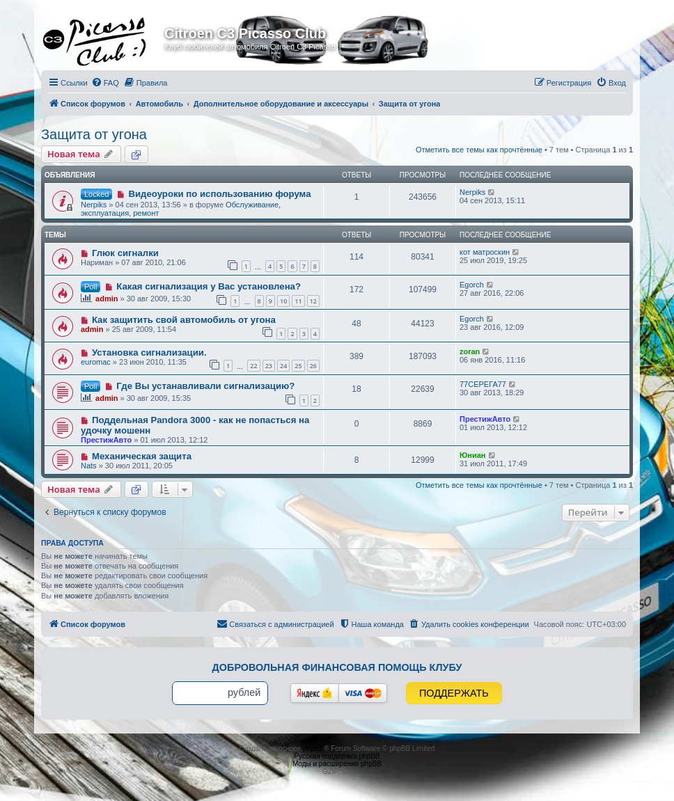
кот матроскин (485, 252)
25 (298, 365)
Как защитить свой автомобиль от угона (184, 320)
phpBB (313, 748)
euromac (96, 362)
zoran (470, 351)
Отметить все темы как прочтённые (479, 149)
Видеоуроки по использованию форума (219, 194)
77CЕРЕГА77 (483, 384)
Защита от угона (94, 134)
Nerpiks (94, 204)
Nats (89, 465)
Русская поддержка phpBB (336, 756)
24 (283, 365)
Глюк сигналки (125, 253)
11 (298, 301)
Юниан (473, 455)
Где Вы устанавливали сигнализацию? (205, 386)
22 (253, 365)
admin (106, 298)
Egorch (472, 284)
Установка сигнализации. (149, 352)
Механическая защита (141, 456)
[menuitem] (105, 82)
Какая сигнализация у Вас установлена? (208, 286)
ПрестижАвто (106, 440)
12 (313, 301)
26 (313, 365)
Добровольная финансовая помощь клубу (337, 667)
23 (268, 365)
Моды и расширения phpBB (337, 764)
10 (283, 301)
